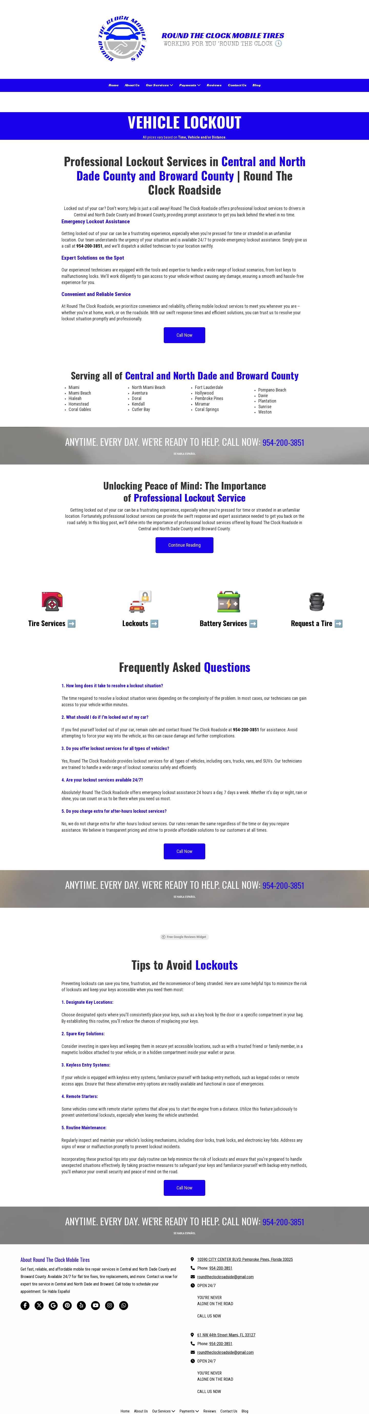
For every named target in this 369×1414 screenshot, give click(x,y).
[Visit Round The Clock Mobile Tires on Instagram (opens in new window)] (109, 1275)
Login (185, 1399)
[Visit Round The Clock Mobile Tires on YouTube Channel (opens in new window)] (95, 1275)
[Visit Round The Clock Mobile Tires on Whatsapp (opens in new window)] (123, 1275)
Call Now (184, 335)
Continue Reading (184, 545)
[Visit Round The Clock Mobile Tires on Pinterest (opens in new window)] (67, 1275)
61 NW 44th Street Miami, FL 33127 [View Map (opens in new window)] (226, 1305)
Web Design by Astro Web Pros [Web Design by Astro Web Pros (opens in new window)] (221, 1391)
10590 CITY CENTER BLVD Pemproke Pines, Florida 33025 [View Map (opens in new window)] (245, 1229)
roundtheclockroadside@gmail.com (225, 1247)
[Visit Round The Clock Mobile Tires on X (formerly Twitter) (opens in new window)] (39, 1275)
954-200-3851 (220, 1238)
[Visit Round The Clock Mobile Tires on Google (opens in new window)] (53, 1275)
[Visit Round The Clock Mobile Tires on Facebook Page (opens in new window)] (24, 1275)
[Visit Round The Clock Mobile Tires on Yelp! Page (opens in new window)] (81, 1275)
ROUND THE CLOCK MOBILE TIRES (223, 35)
